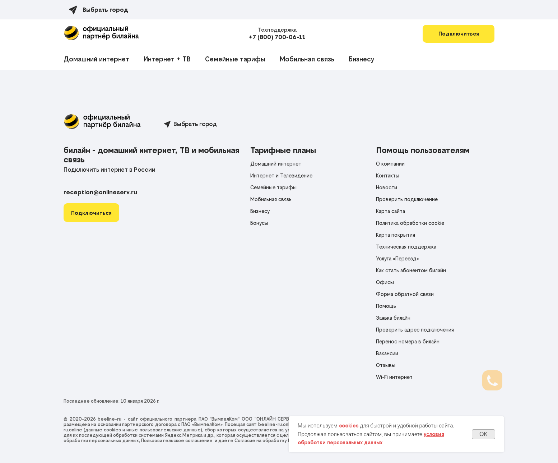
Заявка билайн (393, 318)
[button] (91, 213)
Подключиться (458, 34)
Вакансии (387, 353)
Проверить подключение (407, 199)
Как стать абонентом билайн (411, 270)
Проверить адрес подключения (415, 330)
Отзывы (385, 365)
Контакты (387, 175)
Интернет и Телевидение (281, 175)
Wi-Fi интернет (394, 377)
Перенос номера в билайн (408, 341)
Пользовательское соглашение (177, 440)
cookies (349, 426)
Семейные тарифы (235, 59)
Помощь (386, 306)
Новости (386, 187)
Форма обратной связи (405, 294)
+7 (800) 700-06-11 (277, 37)
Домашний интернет (96, 59)
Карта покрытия (395, 235)
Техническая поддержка (406, 247)
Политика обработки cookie (410, 223)
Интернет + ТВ (167, 59)
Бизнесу (361, 59)
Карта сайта (390, 211)
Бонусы (259, 223)
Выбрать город (195, 124)
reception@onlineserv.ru (100, 192)
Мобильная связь (307, 59)
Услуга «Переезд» (397, 258)
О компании (390, 164)
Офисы (385, 282)
